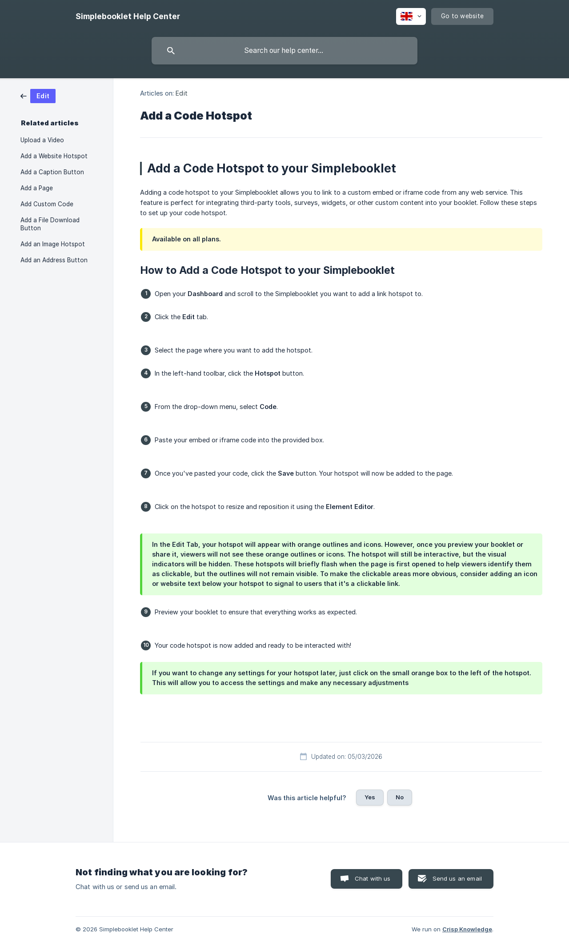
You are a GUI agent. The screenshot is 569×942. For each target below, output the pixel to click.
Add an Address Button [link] (54, 260)
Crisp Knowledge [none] (467, 929)
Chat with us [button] (373, 878)
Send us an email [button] (457, 878)
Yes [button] (370, 797)
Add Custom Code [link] (46, 204)
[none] (128, 16)
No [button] (400, 797)
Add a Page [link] (36, 188)
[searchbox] (284, 50)
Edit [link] (181, 93)
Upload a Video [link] (42, 140)
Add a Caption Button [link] (52, 172)
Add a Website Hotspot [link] (54, 156)
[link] (38, 95)
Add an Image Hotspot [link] (52, 244)
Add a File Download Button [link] (50, 224)
